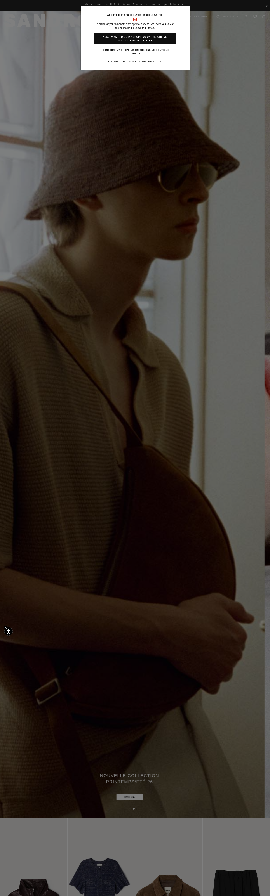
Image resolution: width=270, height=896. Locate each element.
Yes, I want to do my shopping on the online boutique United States (135, 39)
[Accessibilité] (8, 631)
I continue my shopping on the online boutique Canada (135, 52)
